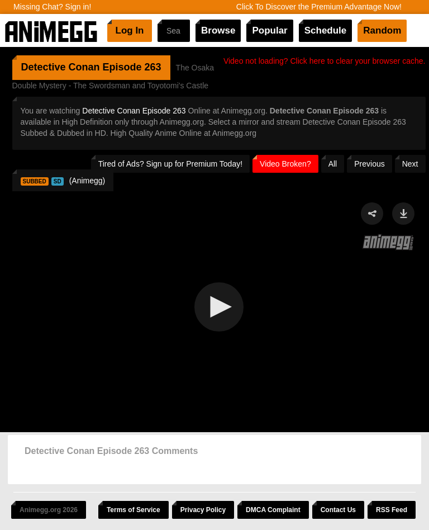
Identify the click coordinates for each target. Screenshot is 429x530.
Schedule (325, 30)
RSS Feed (391, 510)
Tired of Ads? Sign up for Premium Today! (170, 163)
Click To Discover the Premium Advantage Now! (319, 6)
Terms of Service (133, 510)
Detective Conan (60, 67)
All (332, 163)
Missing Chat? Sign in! (52, 6)
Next (410, 163)
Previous (369, 163)
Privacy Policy (203, 510)
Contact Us (338, 510)
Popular (269, 30)
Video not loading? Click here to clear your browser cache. (324, 60)
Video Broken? (285, 163)
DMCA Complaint (273, 510)
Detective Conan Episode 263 (133, 110)
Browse (218, 30)
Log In (130, 30)
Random (382, 30)
